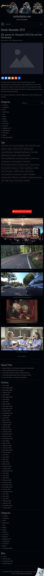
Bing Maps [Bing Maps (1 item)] (34, 152)
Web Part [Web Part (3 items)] (27, 180)
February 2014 (7, 445)
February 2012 (7, 480)
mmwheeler (18, 40)
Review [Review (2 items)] (25, 174)
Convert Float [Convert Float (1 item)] (35, 158)
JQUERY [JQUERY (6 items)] (16, 171)
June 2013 (5, 457)
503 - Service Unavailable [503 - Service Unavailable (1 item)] (16, 145)
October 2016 (6, 425)
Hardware (5, 112)
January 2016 (6, 431)
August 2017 (6, 415)
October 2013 (6, 452)
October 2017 (6, 411)
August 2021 (6, 392)
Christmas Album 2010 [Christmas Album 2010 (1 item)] (8, 158)
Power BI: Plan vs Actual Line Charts (14, 377)
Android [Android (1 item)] (3, 149)
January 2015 (6, 436)
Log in (4, 556)
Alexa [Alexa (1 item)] (38, 145)
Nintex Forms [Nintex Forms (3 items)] (29, 171)
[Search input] (22, 24)
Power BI (5, 123)
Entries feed (6, 559)
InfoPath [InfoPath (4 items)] (36, 168)
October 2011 (6, 489)
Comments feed (7, 561)
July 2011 (5, 494)
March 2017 (6, 420)
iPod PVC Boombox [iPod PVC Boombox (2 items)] (7, 171)
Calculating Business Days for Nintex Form (16, 375)
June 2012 (5, 475)
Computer (5, 95)
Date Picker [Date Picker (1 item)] (26, 161)
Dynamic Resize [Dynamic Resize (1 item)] (34, 165)
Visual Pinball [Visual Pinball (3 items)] (19, 180)
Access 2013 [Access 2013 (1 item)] (32, 145)
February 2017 (7, 422)
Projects (5, 126)
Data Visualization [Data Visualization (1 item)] (16, 161)
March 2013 (6, 464)
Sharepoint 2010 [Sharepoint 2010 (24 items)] (6, 177)
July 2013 (5, 455)
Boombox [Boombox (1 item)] (13, 155)
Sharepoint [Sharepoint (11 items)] (32, 174)
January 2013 (6, 466)
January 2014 (6, 448)
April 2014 (5, 441)
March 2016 (6, 427)
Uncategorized (7, 137)
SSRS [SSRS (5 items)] (6, 180)
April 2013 (5, 461)
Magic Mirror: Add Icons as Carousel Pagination (18, 368)
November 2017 (7, 408)
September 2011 (7, 491)
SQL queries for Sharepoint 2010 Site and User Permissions (21, 36)
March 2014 (6, 443)
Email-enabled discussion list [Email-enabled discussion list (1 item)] (10, 168)
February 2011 (6, 501)
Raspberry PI (6, 128)
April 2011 (5, 498)
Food (4, 109)
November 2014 (7, 438)
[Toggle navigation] (2, 24)
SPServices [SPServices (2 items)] (15, 177)
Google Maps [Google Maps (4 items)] (28, 168)
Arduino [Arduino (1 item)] (9, 149)
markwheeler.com (22, 16)
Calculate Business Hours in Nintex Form (16, 373)
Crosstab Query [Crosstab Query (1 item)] (5, 161)
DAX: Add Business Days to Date (13, 370)
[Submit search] (41, 24)
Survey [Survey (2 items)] (12, 180)
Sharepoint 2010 (28, 95)
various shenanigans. (30, 571)
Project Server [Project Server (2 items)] (18, 174)
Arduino (5, 105)
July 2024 (5, 385)
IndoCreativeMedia (26, 573)
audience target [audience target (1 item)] (28, 149)
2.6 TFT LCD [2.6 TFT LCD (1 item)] (4, 145)
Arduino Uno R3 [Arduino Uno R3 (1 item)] (18, 149)
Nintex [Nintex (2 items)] (22, 171)
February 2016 (7, 429)
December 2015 (7, 434)
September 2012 (7, 471)
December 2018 (7, 406)
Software (18, 95)
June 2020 (5, 399)
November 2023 (7, 388)
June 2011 (5, 496)
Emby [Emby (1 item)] (22, 168)
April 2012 (5, 478)
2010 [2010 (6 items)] (26, 145)
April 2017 (5, 418)
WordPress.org (7, 563)
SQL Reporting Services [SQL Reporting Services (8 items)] (35, 177)
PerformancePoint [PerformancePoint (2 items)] (7, 174)
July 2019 (5, 401)
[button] (24, 216)
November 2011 (7, 487)
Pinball (4, 121)
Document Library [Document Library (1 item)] (23, 165)
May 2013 (5, 459)
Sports (4, 135)
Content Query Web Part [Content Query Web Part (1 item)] (23, 158)
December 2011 (7, 485)
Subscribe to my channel (22, 211)
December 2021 (7, 390)
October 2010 (6, 508)
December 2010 (7, 505)
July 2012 (5, 473)
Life (3, 114)
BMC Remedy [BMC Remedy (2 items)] (5, 155)
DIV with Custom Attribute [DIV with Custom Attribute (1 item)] (9, 165)
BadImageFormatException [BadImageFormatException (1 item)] (22, 152)
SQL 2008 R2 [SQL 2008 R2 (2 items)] (23, 177)
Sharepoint (12, 95)
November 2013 (7, 450)
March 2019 (6, 404)
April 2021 (5, 395)
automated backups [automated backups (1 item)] (7, 152)
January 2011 (6, 503)
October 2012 (6, 468)
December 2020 (7, 397)
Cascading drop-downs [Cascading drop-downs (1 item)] (23, 155)
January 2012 (6, 482)
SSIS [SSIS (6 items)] (2, 180)
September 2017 (7, 413)
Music (4, 116)
